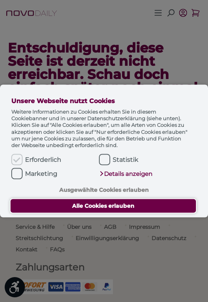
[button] (126, 174)
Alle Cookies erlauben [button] (103, 205)
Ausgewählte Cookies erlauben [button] (104, 189)
